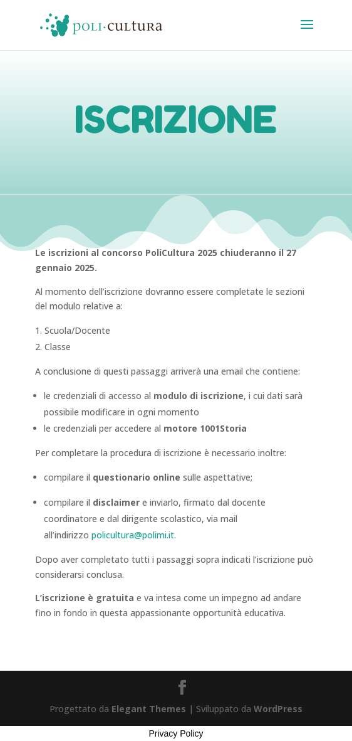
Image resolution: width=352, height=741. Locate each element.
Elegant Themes (148, 709)
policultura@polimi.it (132, 535)
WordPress (278, 709)
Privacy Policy (175, 733)
